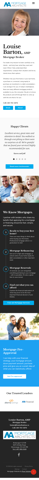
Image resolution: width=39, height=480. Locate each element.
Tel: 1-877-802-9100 (19, 449)
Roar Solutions (27, 471)
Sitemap (17, 469)
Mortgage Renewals (20, 268)
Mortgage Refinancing (22, 250)
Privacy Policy (29, 466)
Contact (24, 469)
